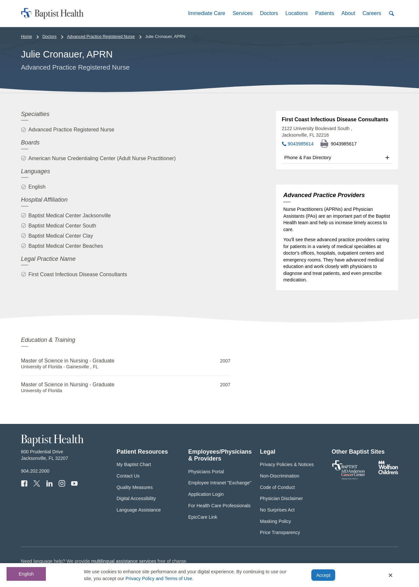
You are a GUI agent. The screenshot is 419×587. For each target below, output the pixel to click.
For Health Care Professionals (219, 505)
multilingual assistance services (123, 561)
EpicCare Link (202, 517)
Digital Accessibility (136, 498)
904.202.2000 (35, 471)
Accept (323, 575)
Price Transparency (280, 532)
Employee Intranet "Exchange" (219, 482)
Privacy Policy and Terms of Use (158, 578)
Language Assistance (139, 509)
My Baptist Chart (134, 464)
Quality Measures (135, 487)
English (26, 574)
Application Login (206, 494)
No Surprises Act (277, 509)
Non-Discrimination (279, 475)
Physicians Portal (206, 471)
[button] (206, 13)
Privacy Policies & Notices (287, 464)
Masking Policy (275, 521)
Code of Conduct (277, 487)
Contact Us (128, 475)
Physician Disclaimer (281, 498)
